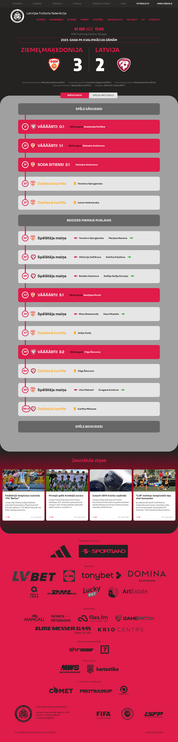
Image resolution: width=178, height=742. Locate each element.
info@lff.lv (49, 718)
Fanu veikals (164, 3)
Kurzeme (15, 3)
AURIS (161, 732)
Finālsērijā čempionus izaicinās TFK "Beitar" (22, 497)
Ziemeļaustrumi (99, 3)
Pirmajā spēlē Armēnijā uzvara (66, 495)
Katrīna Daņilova (115, 257)
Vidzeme (35, 3)
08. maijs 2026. (67, 517)
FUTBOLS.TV (143, 3)
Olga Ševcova (92, 352)
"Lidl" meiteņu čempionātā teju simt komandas (153, 497)
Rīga (121, 3)
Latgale (74, 3)
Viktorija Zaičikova (90, 257)
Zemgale (55, 3)
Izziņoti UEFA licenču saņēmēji (109, 495)
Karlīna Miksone (87, 409)
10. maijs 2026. (23, 517)
